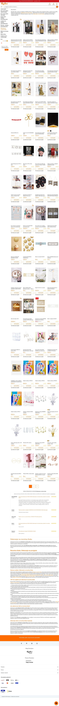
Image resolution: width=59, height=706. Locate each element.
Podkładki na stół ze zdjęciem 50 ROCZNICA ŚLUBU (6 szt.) (16, 387)
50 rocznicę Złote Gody (48, 583)
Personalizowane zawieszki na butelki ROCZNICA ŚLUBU (52, 72)
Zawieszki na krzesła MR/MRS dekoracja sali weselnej (40, 324)
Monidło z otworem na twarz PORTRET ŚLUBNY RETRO (16, 293)
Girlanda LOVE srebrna (27, 449)
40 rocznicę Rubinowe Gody (37, 583)
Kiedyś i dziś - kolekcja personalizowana (4, 18)
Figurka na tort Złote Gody (15, 607)
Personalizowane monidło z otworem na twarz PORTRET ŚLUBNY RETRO (40, 230)
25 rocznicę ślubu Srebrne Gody (26, 583)
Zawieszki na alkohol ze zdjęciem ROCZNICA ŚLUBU (52, 103)
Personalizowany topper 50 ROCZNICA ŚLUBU (16, 103)
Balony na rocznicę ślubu (4, 32)
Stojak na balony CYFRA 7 (15, 418)
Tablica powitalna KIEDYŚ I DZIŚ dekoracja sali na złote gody (28, 41)
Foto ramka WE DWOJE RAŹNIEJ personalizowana (40, 356)
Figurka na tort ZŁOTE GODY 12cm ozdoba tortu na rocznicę (40, 103)
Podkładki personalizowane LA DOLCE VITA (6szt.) (52, 356)
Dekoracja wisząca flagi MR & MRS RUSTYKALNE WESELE (52, 198)
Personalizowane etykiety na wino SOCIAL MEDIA (16, 72)
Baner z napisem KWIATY (52, 323)
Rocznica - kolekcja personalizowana (4, 26)
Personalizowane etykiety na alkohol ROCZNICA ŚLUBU (28, 103)
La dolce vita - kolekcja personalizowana (4, 22)
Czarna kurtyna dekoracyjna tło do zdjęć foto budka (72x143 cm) (52, 135)
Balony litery (3, 34)
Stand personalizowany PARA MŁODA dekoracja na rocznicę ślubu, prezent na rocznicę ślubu (16, 41)
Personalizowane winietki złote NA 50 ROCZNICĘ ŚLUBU (39, 135)
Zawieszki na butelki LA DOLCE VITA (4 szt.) (27, 198)
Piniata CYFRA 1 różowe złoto (28, 481)
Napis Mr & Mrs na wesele (40, 292)
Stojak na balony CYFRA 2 (40, 386)
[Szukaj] (30, 7)
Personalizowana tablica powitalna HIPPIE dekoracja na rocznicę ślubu (28, 324)
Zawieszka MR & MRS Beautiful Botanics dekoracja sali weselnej (28, 356)
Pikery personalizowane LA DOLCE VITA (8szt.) (52, 293)
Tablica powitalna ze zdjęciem (16, 604)
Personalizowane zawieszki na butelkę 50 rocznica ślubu (20, 599)
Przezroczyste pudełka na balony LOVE (15, 356)
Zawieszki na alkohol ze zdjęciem (16, 608)
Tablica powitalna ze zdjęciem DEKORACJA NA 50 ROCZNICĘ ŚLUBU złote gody (52, 41)
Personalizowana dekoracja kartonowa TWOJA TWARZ (40, 166)
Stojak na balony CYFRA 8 (52, 386)
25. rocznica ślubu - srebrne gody (5, 8)
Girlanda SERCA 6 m (14, 134)
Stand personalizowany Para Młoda (17, 593)
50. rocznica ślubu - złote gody (5, 14)
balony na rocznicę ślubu (30, 584)
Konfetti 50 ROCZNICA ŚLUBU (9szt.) (27, 261)
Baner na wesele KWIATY (39, 260)
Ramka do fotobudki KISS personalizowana (27, 229)
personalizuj (16, 44)
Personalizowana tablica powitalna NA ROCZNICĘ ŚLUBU (39, 72)
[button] (50, 4)
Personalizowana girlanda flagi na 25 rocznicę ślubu (15, 229)
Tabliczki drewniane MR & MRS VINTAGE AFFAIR (52, 229)
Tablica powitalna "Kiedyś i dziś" (16, 595)
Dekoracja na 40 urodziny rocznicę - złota (51, 450)
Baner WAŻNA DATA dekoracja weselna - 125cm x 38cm (28, 293)
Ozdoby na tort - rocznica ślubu (4, 36)
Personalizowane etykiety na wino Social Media (19, 597)
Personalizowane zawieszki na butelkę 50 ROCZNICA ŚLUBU (40, 40)
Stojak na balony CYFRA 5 (28, 386)
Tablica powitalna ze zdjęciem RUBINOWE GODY (52, 166)
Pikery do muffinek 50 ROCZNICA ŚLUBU (15, 261)
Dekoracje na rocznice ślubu (3, 29)
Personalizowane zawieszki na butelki (17, 605)
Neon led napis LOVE (15, 323)
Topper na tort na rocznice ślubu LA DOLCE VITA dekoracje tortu (15, 198)
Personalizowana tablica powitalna (17, 603)
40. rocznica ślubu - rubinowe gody (5, 11)
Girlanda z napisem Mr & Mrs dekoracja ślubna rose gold (40, 482)
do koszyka (40, 107)
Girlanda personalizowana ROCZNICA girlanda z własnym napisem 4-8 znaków (27, 73)
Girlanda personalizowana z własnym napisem (19, 601)
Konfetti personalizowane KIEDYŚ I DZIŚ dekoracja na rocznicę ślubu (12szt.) (40, 198)
